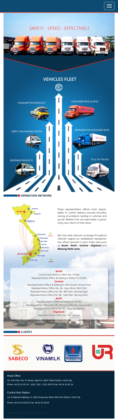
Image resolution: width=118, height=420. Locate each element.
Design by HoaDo (15, 417)
